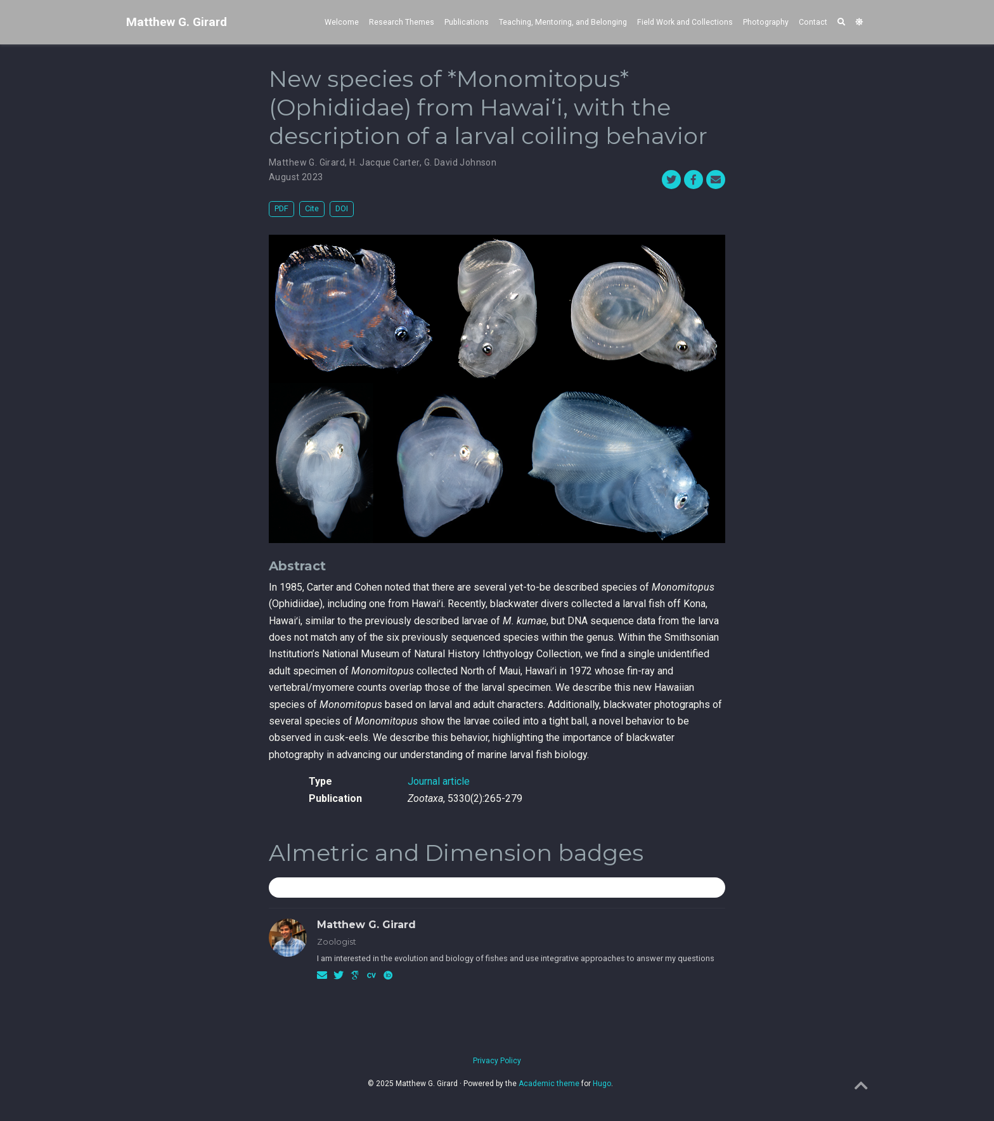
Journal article (439, 781)
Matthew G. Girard (176, 22)
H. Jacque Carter (384, 162)
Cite (312, 208)
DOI (341, 208)
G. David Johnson (460, 162)
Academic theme (549, 1083)
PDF (281, 208)
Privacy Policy (497, 1060)
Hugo (602, 1083)
